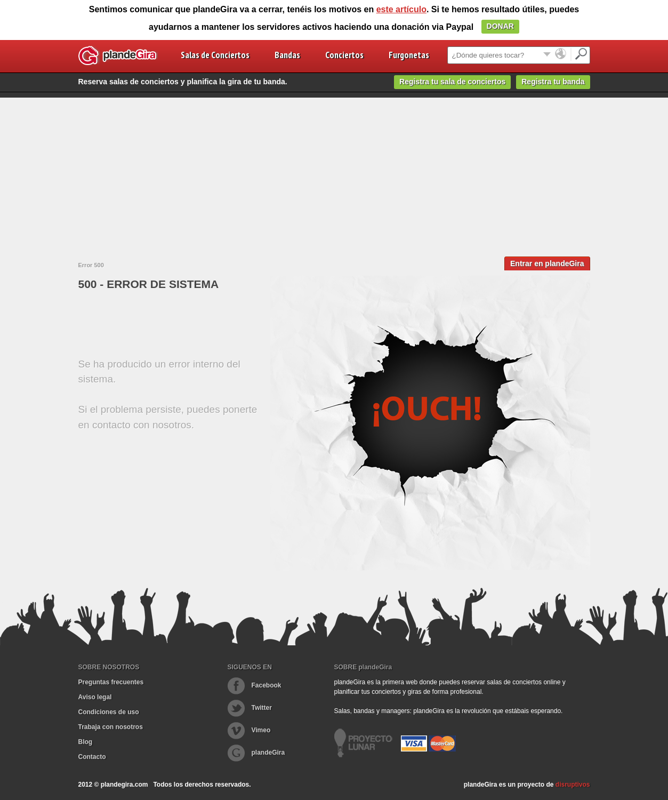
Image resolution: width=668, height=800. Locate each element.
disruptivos (573, 784)
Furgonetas (409, 55)
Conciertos (344, 55)
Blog (85, 742)
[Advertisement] (334, 172)
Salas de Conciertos (215, 55)
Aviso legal (95, 697)
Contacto (92, 757)
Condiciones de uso (108, 712)
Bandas (287, 55)
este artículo (401, 9)
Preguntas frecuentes (111, 682)
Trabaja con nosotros (110, 727)
